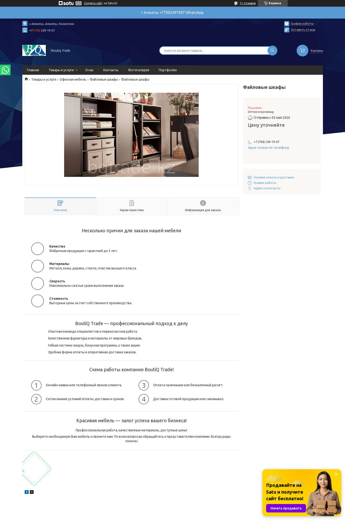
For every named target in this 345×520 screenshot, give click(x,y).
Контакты (110, 70)
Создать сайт (93, 3)
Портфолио (168, 70)
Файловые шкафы (104, 79)
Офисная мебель (73, 79)
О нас (89, 70)
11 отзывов (248, 3)
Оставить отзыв (303, 29)
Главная (33, 70)
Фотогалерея (138, 70)
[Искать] (272, 50)
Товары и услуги (61, 70)
